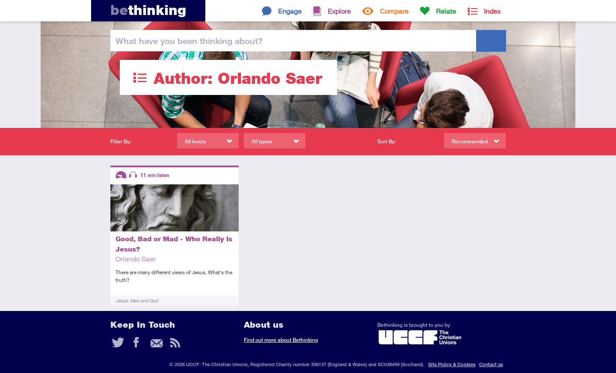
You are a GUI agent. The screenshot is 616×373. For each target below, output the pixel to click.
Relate (446, 11)
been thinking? (189, 41)
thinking (148, 10)
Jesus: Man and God (137, 300)
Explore (339, 11)
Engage (290, 11)
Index (492, 11)
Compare (394, 11)
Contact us (491, 364)
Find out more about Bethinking (281, 340)
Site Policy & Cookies (452, 364)
